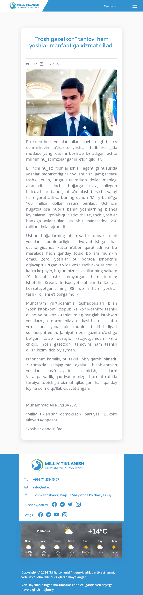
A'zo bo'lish (110, 5)
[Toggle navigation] (135, 6)
